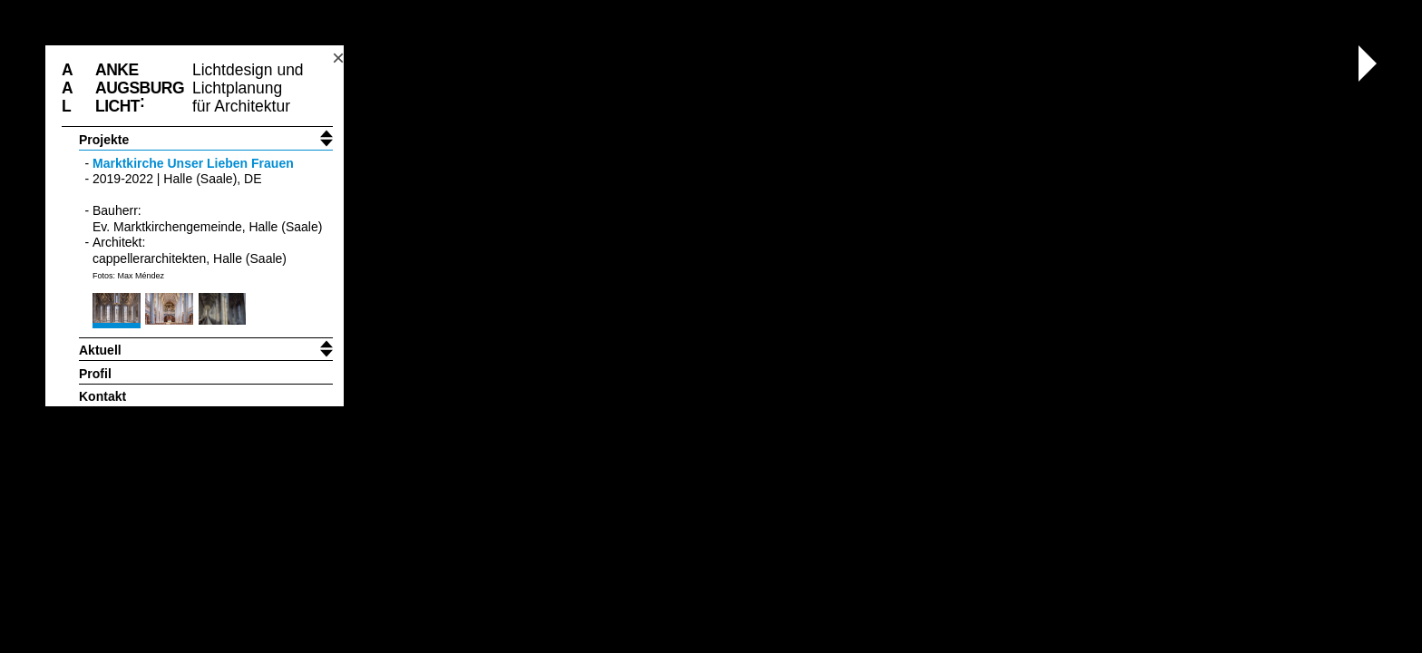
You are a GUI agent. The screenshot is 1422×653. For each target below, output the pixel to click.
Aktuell (100, 350)
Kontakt (102, 396)
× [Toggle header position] (338, 58)
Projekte (104, 139)
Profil (95, 373)
